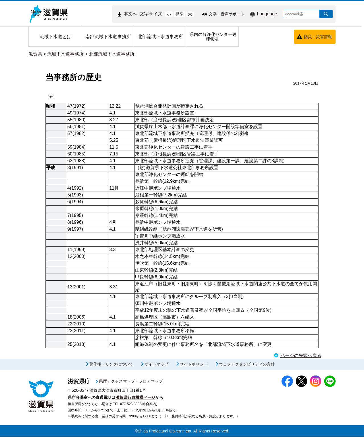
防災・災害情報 (318, 36)
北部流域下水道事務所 (112, 54)
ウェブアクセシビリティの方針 (247, 364)
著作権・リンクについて (111, 364)
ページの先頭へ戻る (300, 355)
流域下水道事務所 (65, 54)
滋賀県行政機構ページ (135, 397)
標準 (179, 14)
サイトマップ (156, 364)
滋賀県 (35, 54)
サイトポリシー (194, 364)
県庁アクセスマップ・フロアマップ (131, 381)
